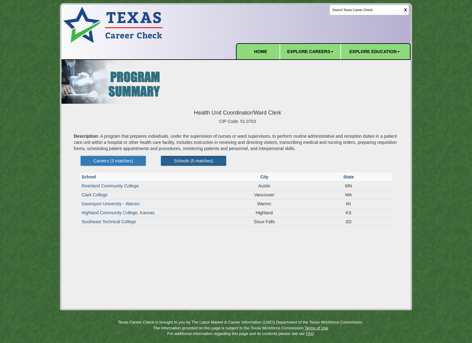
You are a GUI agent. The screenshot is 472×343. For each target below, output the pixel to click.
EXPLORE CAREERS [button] (310, 51)
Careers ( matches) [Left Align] (113, 160)
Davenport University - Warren (111, 203)
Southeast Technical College (109, 221)
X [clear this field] (405, 9)
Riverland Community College (110, 185)
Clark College (94, 194)
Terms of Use (316, 328)
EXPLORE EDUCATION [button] (374, 51)
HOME (260, 51)
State (349, 176)
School (89, 176)
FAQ (310, 333)
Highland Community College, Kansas (118, 212)
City (265, 176)
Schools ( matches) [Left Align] (193, 160)
